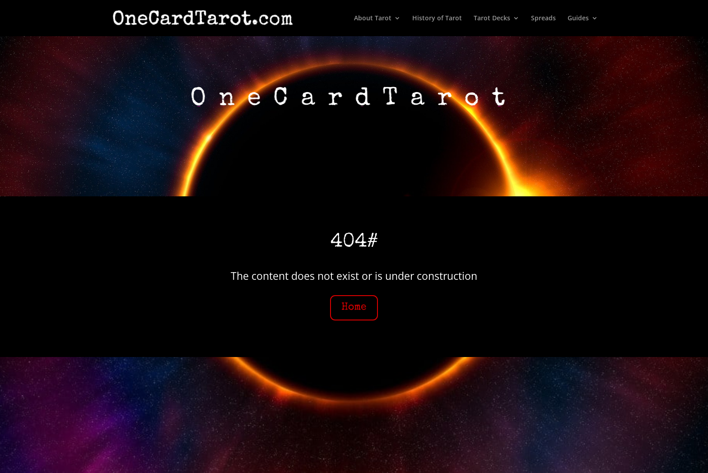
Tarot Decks (492, 18)
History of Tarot (437, 18)
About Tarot (372, 18)
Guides (578, 18)
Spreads (543, 18)
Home (354, 307)
